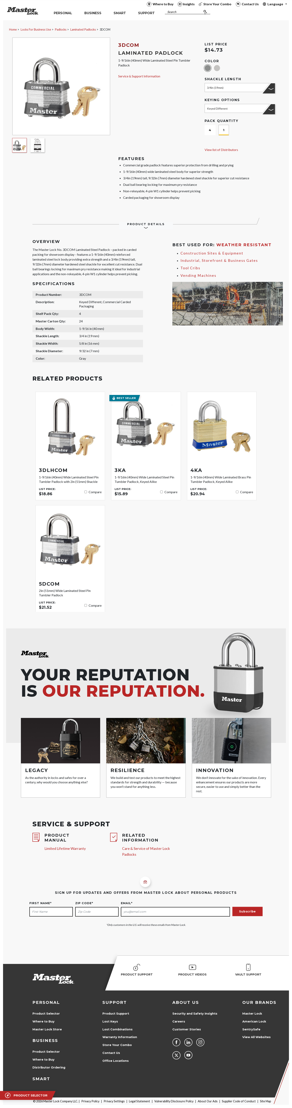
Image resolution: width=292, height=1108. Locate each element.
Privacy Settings (114, 1101)
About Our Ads (208, 1101)
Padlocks (61, 29)
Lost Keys (110, 1021)
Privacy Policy (90, 1101)
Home (13, 29)
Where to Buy (43, 1021)
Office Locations (115, 1061)
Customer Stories (186, 1029)
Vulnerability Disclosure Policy (173, 1101)
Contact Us (111, 1053)
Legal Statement (139, 1101)
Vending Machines (198, 275)
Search (171, 12)
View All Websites (256, 1037)
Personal (46, 1002)
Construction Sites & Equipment (211, 253)
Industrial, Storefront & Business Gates (219, 260)
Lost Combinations (117, 1029)
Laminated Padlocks (83, 29)
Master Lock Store (47, 1029)
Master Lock (252, 1013)
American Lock (254, 1021)
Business (45, 1040)
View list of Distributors (221, 150)
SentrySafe (251, 1029)
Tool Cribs (190, 268)
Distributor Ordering (48, 1067)
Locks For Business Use (36, 29)
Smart (41, 1078)
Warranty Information (119, 1037)
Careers (178, 1021)
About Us (185, 1002)
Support (114, 1002)
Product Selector (46, 1013)
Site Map (265, 1101)
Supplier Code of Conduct (239, 1101)
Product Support (115, 1013)
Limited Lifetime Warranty (65, 848)
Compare (95, 492)
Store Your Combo (117, 1045)
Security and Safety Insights (194, 1013)
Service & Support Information (139, 76)
